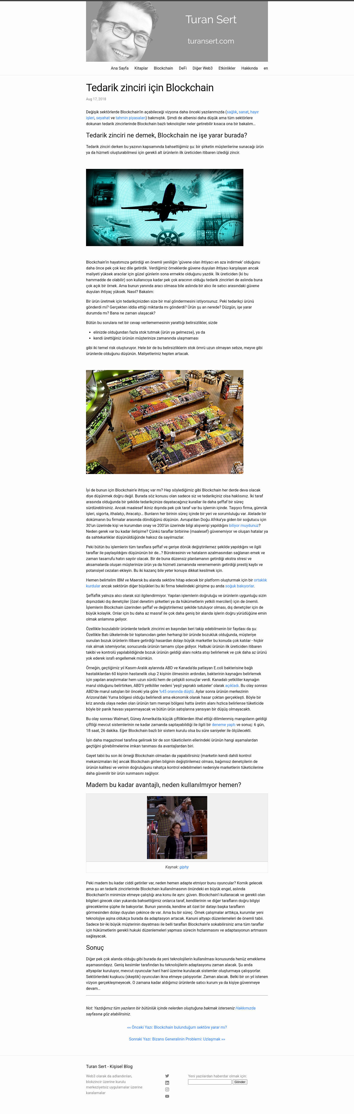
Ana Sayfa (120, 68)
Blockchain (163, 68)
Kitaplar (141, 68)
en (266, 68)
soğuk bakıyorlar (239, 586)
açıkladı (232, 685)
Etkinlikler (227, 68)
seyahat (103, 118)
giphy (184, 867)
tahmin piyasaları (131, 118)
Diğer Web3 (202, 68)
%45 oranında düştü (176, 691)
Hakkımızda (245, 1008)
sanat (244, 112)
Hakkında (249, 68)
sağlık (232, 112)
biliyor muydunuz (244, 525)
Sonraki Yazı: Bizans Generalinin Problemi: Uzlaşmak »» (177, 1039)
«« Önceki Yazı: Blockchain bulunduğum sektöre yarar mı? (177, 1027)
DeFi (183, 68)
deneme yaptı (224, 724)
